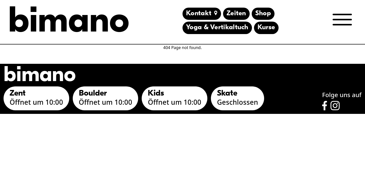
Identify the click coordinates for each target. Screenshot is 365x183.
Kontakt (201, 13)
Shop (263, 13)
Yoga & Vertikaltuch (217, 27)
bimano (68, 22)
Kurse (266, 27)
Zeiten (236, 13)
